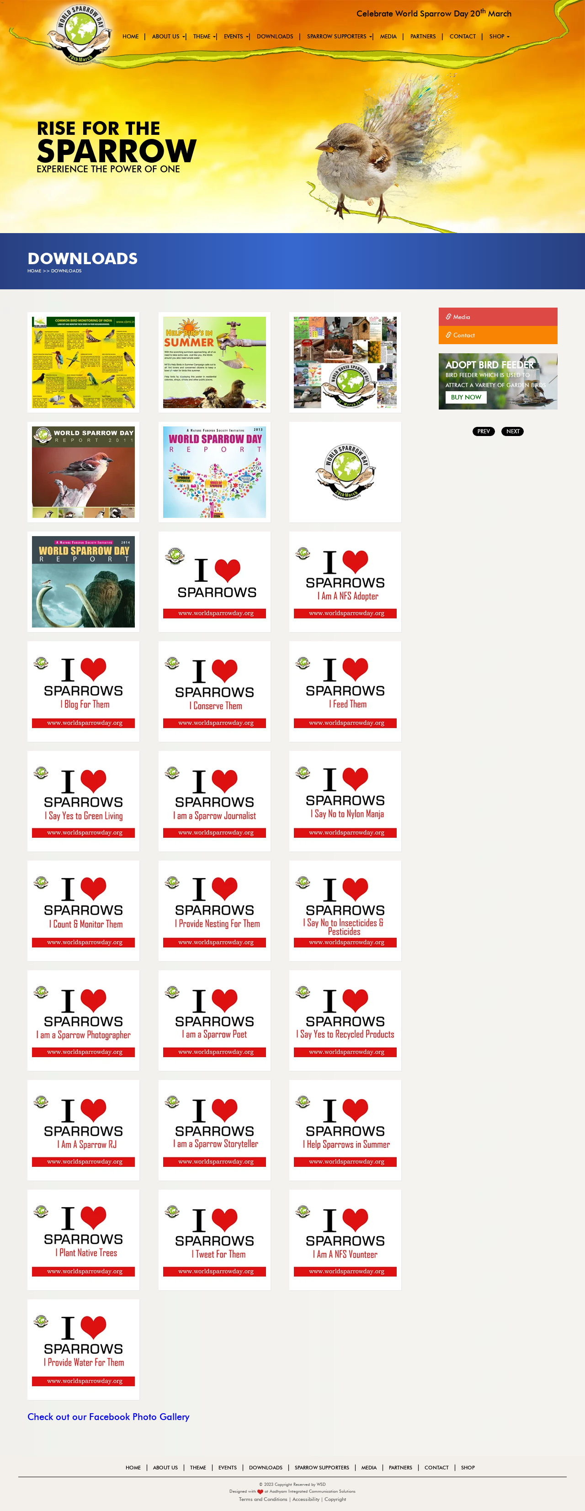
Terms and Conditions (264, 1499)
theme (201, 36)
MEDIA (388, 36)
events (233, 36)
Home (130, 36)
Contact (463, 36)
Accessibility (305, 1499)
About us (166, 36)
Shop (496, 36)
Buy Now (466, 397)
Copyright (335, 1499)
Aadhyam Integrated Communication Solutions (313, 1491)
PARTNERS (423, 36)
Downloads (275, 36)
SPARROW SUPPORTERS (337, 36)
